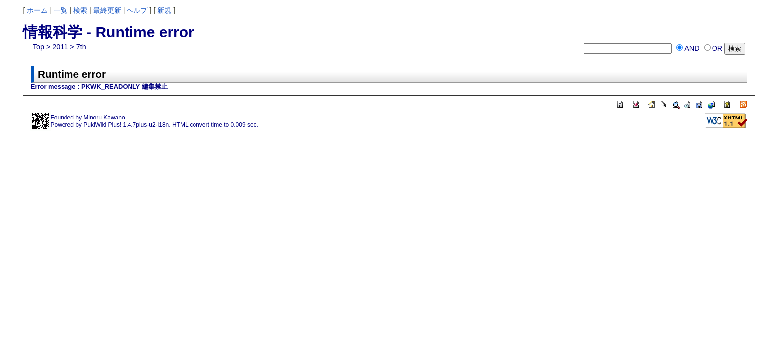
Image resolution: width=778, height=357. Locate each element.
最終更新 (107, 10)
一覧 (60, 10)
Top (38, 47)
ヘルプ (137, 10)
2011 (60, 47)
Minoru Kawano (104, 117)
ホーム (37, 10)
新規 (164, 10)
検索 (80, 10)
